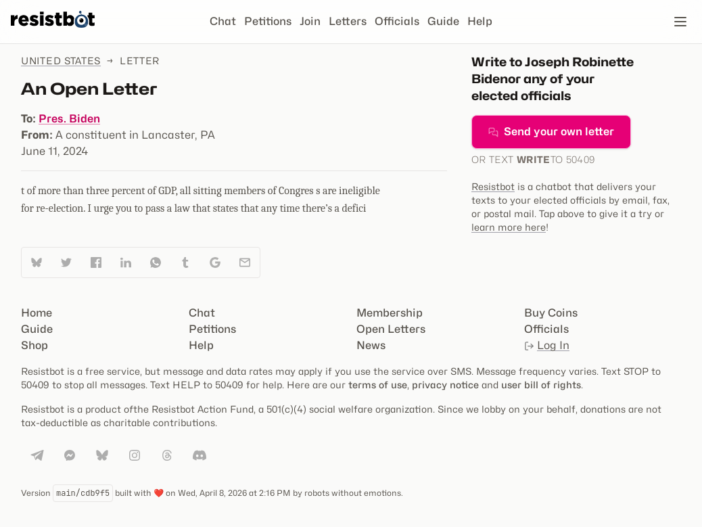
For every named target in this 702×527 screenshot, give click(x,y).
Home (36, 312)
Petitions (267, 21)
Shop (34, 345)
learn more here (508, 227)
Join (310, 21)
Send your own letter (551, 131)
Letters (348, 21)
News (370, 345)
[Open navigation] (680, 22)
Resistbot (493, 186)
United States (61, 60)
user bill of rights (541, 384)
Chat (223, 21)
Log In (546, 345)
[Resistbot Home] (53, 32)
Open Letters (390, 329)
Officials (397, 21)
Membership (389, 312)
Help (479, 21)
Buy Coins (551, 312)
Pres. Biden (69, 118)
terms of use (377, 384)
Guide (443, 21)
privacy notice (445, 384)
